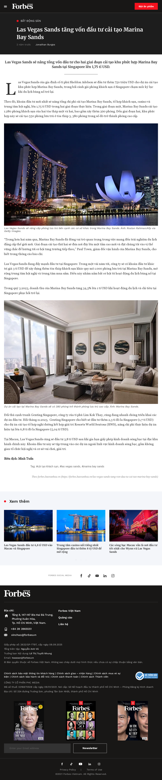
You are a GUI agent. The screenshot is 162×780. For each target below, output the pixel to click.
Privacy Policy (68, 769)
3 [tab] (86, 560)
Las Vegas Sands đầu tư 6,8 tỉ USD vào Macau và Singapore (28, 547)
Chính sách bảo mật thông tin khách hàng (29, 673)
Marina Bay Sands (93, 466)
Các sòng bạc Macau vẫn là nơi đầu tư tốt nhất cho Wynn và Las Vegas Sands (133, 548)
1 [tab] (76, 560)
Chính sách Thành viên (94, 676)
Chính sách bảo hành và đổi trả (30, 676)
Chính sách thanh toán (65, 676)
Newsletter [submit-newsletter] (90, 748)
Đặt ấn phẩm (146, 6)
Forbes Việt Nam (69, 610)
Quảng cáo (65, 617)
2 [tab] (81, 560)
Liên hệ (63, 624)
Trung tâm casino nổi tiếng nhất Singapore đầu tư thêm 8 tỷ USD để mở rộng (79, 548)
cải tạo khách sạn (48, 466)
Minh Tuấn (25, 458)
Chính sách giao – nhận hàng (74, 673)
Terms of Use (94, 769)
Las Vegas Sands (70, 466)
